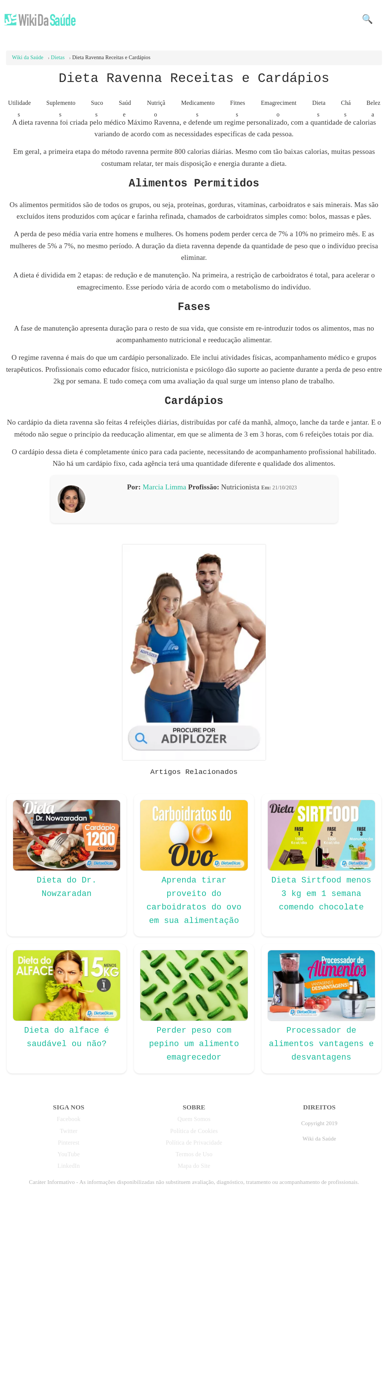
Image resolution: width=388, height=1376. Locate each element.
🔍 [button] (367, 19)
